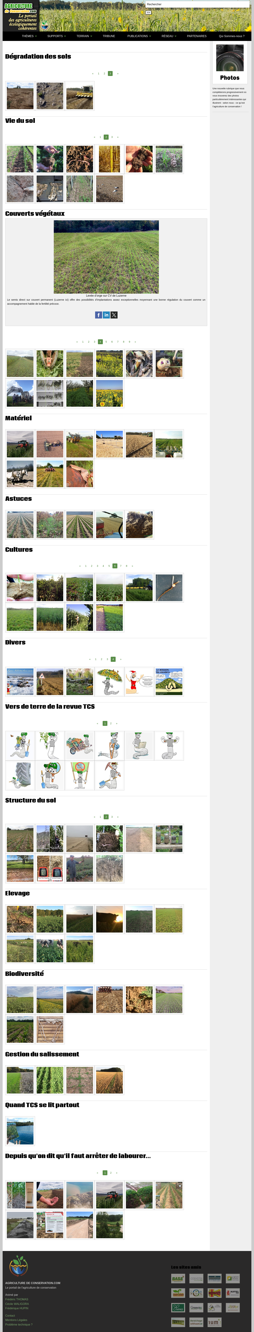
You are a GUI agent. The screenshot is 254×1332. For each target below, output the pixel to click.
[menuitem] (9, 36)
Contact (10, 1315)
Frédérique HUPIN (16, 1308)
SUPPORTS (55, 36)
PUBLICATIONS (138, 36)
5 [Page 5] (106, 341)
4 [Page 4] (103, 566)
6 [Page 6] (112, 341)
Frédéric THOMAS (16, 1299)
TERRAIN (83, 36)
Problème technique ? (19, 1324)
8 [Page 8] (123, 341)
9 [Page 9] (129, 341)
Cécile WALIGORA (17, 1303)
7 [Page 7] (118, 341)
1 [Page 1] (98, 73)
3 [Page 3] (112, 137)
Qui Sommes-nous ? (232, 36)
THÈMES (28, 36)
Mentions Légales (16, 1320)
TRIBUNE (109, 36)
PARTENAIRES (197, 36)
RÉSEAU (167, 36)
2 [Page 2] (104, 73)
